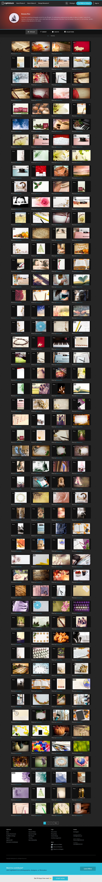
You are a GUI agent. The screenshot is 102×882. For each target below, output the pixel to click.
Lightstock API (9, 840)
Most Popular (31, 836)
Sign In (97, 3)
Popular (32, 32)
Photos (53, 36)
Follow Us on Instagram (58, 849)
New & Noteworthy (33, 840)
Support (8, 838)
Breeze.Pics (19, 54)
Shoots (56, 32)
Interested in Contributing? (12, 842)
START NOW (60, 878)
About (7, 832)
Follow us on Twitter (57, 844)
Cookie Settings (54, 836)
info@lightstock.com (77, 836)
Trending (30, 838)
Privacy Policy (54, 834)
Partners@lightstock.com (78, 840)
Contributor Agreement (56, 838)
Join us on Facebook (57, 846)
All (48, 36)
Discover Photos (32, 832)
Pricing (72, 3)
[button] (20, 3)
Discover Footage (32, 834)
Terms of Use (54, 832)
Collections (70, 32)
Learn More (88, 868)
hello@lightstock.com (78, 844)
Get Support (76, 832)
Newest (44, 32)
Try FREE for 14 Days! (84, 3)
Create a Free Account (11, 834)
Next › (56, 823)
